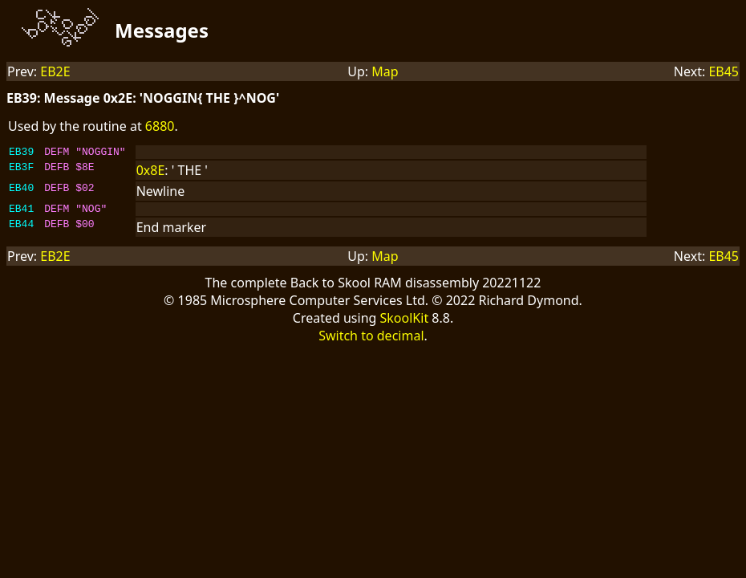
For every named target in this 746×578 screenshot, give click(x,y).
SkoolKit (404, 323)
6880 (160, 126)
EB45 (723, 71)
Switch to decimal (371, 340)
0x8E (150, 172)
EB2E (55, 71)
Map (384, 71)
